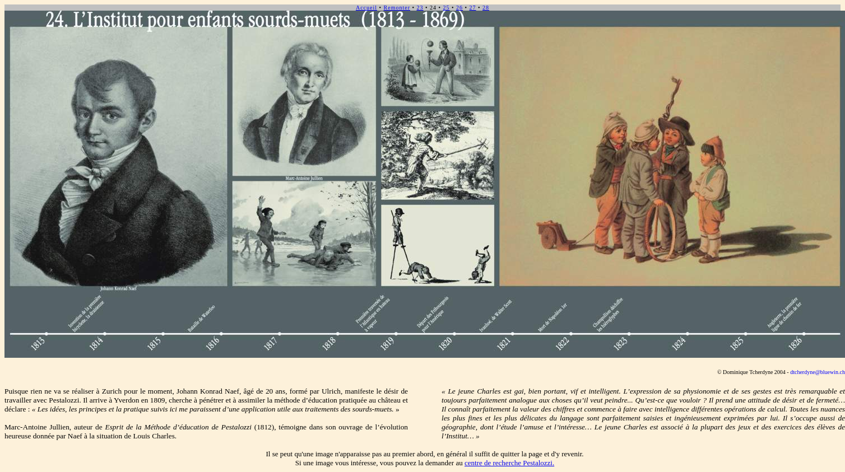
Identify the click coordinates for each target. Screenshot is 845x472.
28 (485, 7)
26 (459, 7)
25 (446, 7)
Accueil (366, 7)
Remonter (397, 7)
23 (419, 7)
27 (473, 7)
